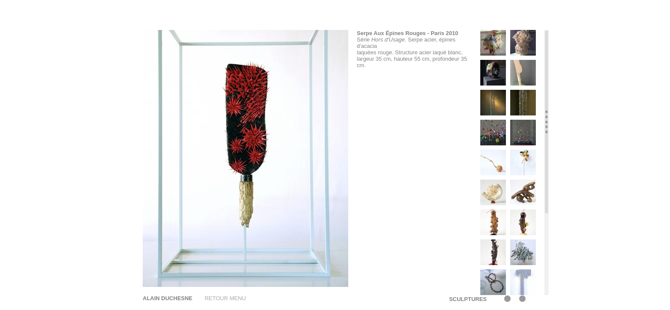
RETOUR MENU (225, 298)
